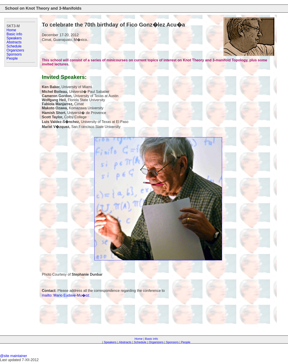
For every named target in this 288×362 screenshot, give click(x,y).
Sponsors (14, 54)
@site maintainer (13, 356)
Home (11, 30)
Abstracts (14, 42)
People (12, 58)
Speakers (14, 38)
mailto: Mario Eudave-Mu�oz (65, 295)
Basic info (14, 34)
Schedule (14, 46)
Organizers (15, 50)
